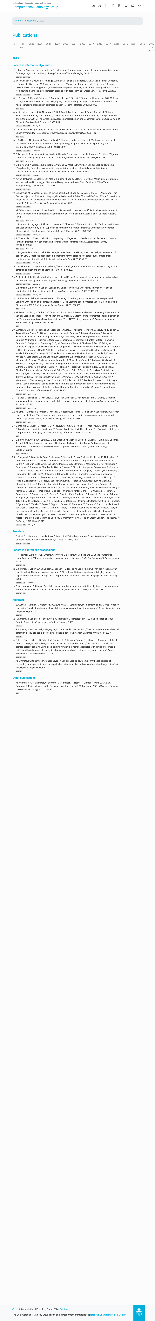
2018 (99, 43)
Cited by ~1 (36, 94)
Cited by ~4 (36, 284)
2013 (142, 43)
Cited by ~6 (31, 525)
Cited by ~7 (36, 235)
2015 (125, 43)
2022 (65, 43)
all (15, 43)
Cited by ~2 (36, 126)
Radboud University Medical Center (108, 1314)
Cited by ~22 (37, 295)
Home (18, 20)
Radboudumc (17, 3)
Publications (30, 20)
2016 (116, 43)
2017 (108, 43)
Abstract (19, 77)
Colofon (64, 1309)
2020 (82, 43)
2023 (57, 43)
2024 (48, 43)
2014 (133, 43)
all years (22, 45)
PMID (28, 77)
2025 (40, 43)
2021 (74, 43)
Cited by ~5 (36, 175)
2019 (91, 43)
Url (24, 565)
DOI (24, 77)
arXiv (28, 543)
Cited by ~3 (29, 161)
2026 (31, 43)
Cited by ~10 (32, 408)
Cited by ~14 (32, 394)
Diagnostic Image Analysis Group (38, 3)
